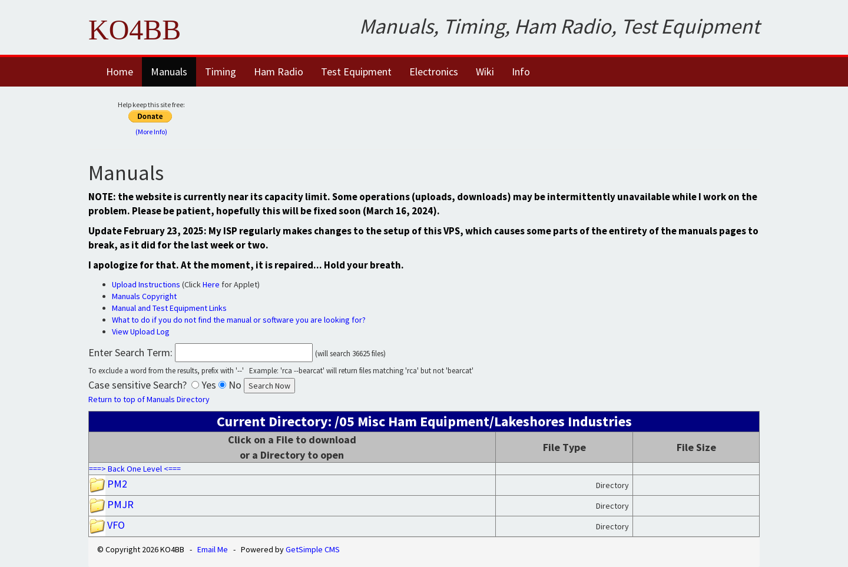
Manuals (169, 71)
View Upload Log (141, 331)
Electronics (433, 71)
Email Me (212, 549)
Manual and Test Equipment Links (169, 308)
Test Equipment (356, 71)
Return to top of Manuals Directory (149, 399)
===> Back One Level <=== (135, 468)
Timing (220, 71)
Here (211, 284)
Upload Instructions (146, 284)
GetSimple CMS (313, 549)
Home (119, 71)
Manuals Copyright (144, 296)
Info (521, 71)
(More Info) (151, 131)
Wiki (485, 71)
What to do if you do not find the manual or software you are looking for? (239, 319)
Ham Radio (278, 71)
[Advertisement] (499, 116)
